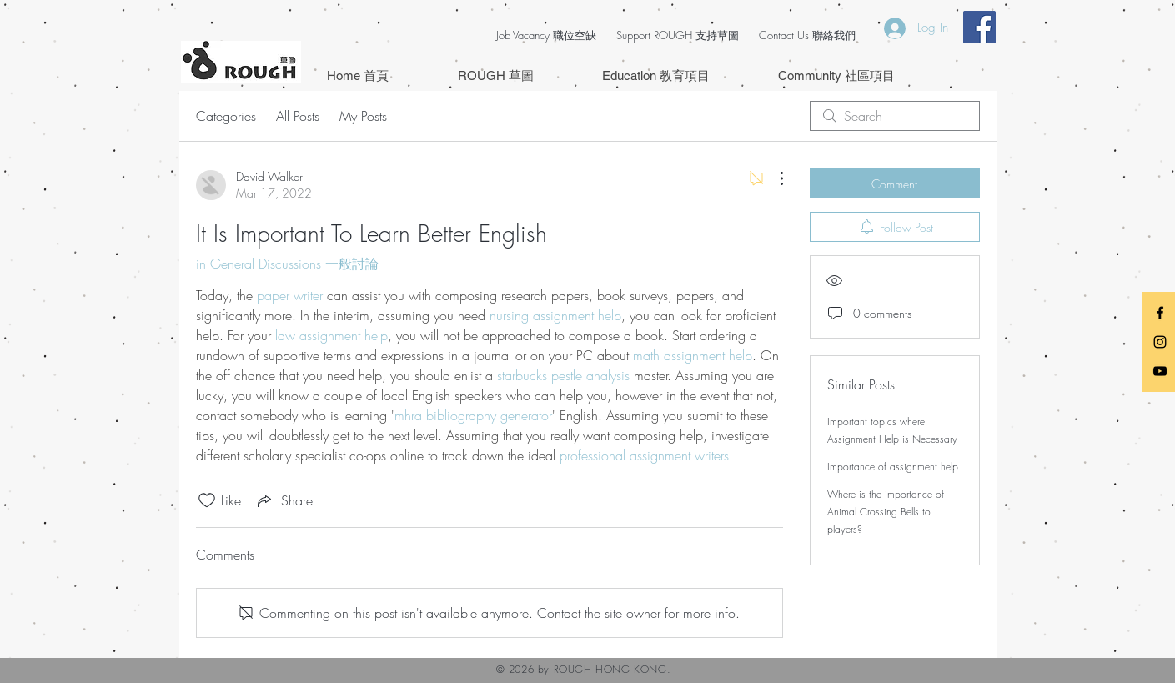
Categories (226, 116)
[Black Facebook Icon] (1160, 312)
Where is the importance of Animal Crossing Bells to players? (885, 511)
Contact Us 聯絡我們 (807, 35)
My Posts (363, 116)
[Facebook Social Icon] (979, 27)
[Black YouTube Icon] (1160, 371)
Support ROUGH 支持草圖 (677, 35)
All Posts (297, 116)
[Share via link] (283, 500)
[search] (895, 116)
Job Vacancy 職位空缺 (546, 35)
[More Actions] (773, 178)
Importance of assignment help (892, 467)
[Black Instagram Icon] (1160, 342)
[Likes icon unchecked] (207, 500)
